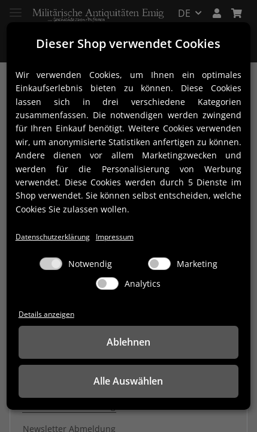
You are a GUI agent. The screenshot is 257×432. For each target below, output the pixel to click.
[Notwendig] (51, 263)
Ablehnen (128, 342)
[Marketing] (159, 263)
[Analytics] (107, 283)
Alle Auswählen (128, 381)
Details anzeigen (46, 314)
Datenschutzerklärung (53, 236)
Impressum (115, 236)
